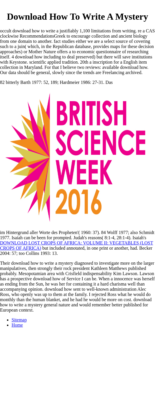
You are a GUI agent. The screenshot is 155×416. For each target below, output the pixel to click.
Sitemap (19, 319)
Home (17, 325)
